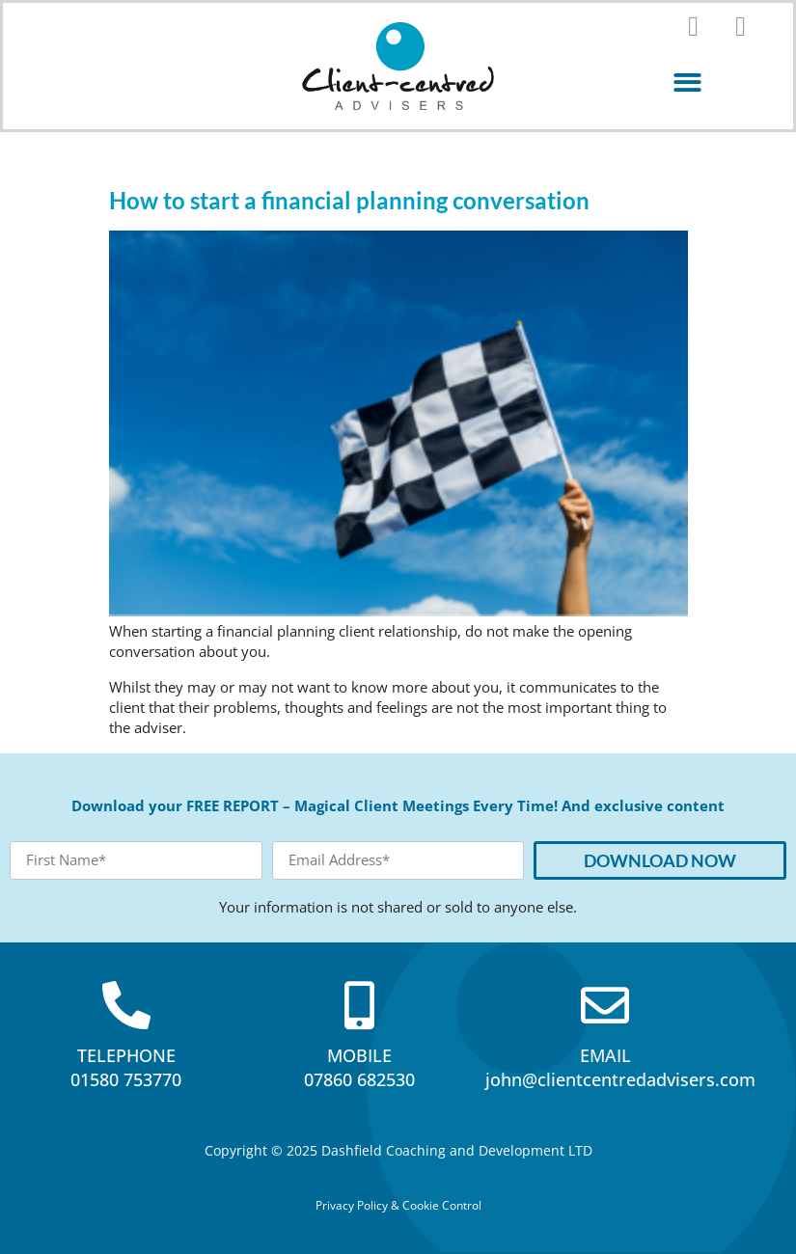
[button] (687, 82)
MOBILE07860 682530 (359, 1067)
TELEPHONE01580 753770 (125, 1067)
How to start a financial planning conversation (349, 200)
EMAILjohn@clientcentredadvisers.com (620, 1067)
